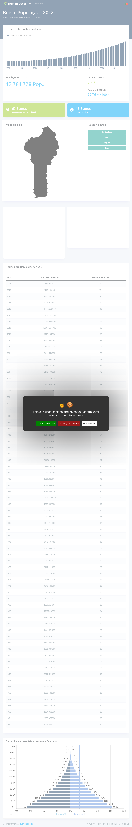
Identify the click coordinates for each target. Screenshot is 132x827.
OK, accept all (46, 423)
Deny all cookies (69, 423)
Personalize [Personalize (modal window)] (89, 423)
